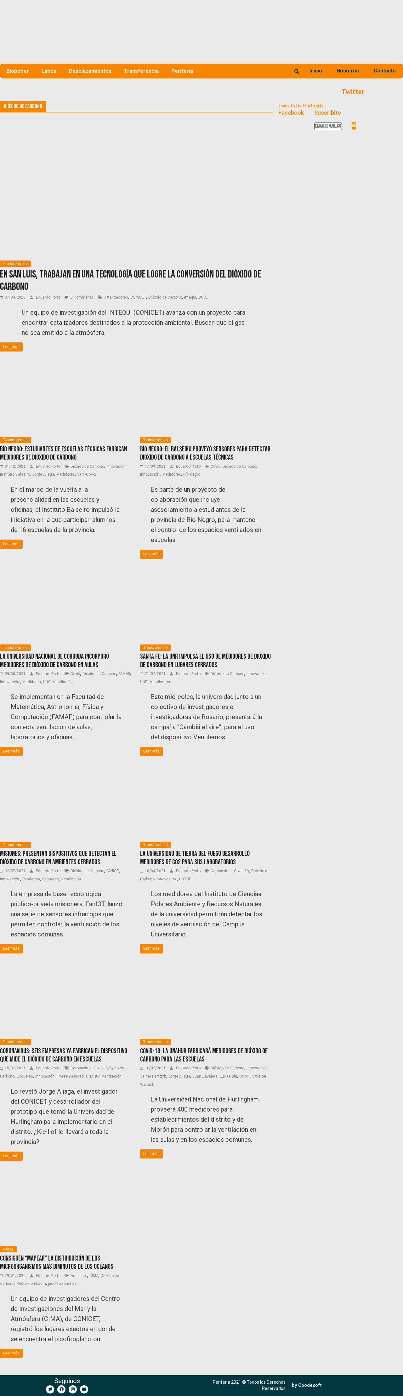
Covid (215, 466)
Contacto (385, 71)
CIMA (94, 1275)
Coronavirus (221, 871)
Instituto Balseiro (15, 474)
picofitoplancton (62, 1283)
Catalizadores (116, 297)
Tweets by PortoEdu (300, 106)
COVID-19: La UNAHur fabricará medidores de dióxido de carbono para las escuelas (204, 1055)
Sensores (50, 879)
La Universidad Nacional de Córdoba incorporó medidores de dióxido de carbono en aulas (54, 660)
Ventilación (63, 682)
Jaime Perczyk (153, 1076)
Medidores (65, 474)
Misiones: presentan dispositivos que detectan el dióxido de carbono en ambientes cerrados (58, 858)
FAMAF (124, 674)
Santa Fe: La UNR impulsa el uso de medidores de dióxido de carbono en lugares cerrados (205, 660)
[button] (307, 1385)
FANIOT (112, 871)
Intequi (190, 297)
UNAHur (92, 1076)
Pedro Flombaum (31, 1283)
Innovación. (116, 466)
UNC (47, 682)
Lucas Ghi (228, 1076)
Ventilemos (160, 682)
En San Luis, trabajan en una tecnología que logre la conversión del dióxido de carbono (130, 280)
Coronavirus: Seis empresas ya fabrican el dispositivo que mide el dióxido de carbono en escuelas (63, 1055)
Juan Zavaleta (205, 1076)
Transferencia (141, 71)
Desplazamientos (90, 71)
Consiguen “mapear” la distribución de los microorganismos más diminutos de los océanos (56, 1262)
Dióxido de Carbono (165, 297)
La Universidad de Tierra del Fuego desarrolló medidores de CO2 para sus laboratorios (195, 858)
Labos (49, 71)
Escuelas (25, 1076)
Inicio (315, 71)
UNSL (202, 297)
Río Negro (191, 474)
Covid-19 (241, 871)
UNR (144, 682)
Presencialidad (71, 1076)
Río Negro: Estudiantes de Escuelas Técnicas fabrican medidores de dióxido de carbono (63, 453)
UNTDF (185, 879)
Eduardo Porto (48, 297)
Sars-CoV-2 (86, 474)
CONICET (138, 297)
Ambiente (79, 1275)
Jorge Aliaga (43, 474)
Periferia (182, 71)
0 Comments (79, 297)
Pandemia (31, 879)
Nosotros (348, 71)
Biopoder (17, 71)
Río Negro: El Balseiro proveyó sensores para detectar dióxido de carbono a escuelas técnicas (205, 453)
